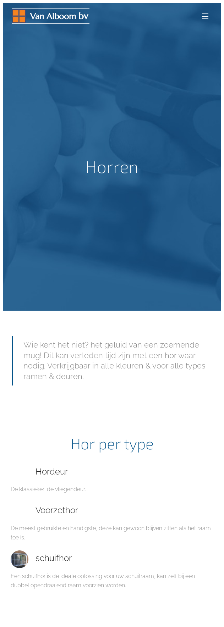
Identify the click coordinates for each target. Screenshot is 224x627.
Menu (205, 16)
